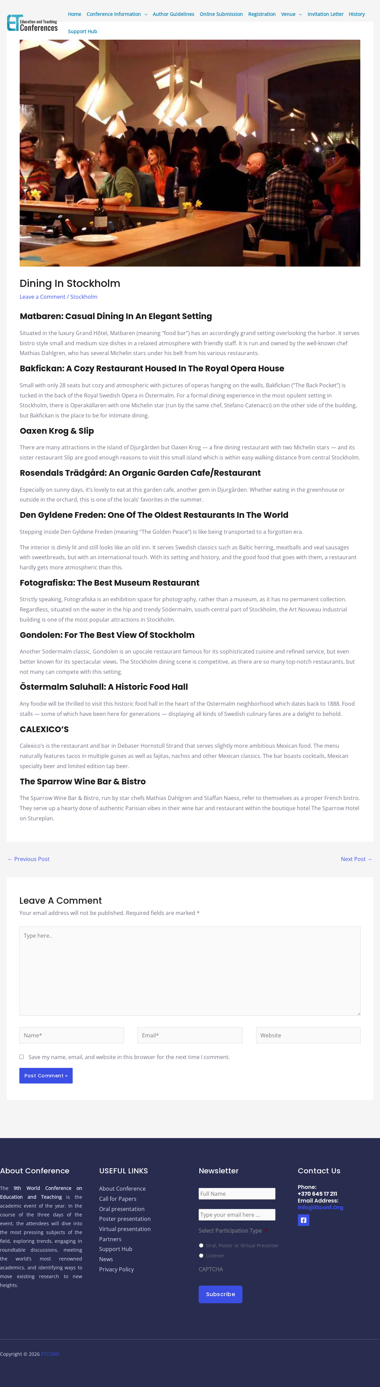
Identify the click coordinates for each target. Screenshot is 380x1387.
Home (74, 14)
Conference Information (114, 14)
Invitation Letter (326, 14)
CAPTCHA (211, 1269)
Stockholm (83, 296)
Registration (262, 14)
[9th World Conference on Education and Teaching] (32, 22)
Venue (288, 14)
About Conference (122, 1188)
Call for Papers (118, 1199)
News (106, 1259)
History (357, 14)
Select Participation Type (233, 1230)
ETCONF (50, 1354)
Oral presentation (122, 1209)
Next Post (357, 859)
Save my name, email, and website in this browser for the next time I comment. (129, 1057)
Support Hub (82, 31)
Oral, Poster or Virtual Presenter (242, 1245)
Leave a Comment (43, 296)
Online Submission (221, 14)
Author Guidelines (173, 14)
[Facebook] (303, 1220)
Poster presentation (125, 1219)
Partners (110, 1239)
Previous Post (28, 859)
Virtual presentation (125, 1229)
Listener (215, 1255)
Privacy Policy (116, 1269)
